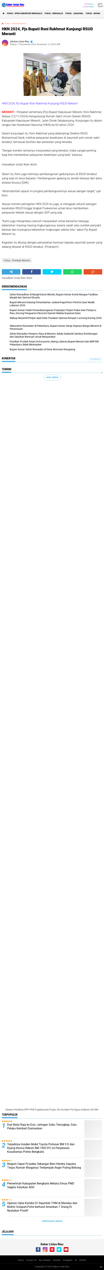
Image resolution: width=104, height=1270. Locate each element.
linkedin (57, 1260)
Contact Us (31, 1260)
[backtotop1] (101, 1266)
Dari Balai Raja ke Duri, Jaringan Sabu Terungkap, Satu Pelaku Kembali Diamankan (42, 1126)
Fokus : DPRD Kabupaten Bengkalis (24, 13)
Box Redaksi (45, 1260)
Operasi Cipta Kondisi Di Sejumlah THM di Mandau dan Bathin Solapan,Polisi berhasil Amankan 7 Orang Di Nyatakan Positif (42, 1206)
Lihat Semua (52, 377)
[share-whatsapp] (72, 271)
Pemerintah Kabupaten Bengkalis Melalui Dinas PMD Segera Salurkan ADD (40, 1185)
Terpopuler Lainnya (52, 1221)
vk (76, 1260)
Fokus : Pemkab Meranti (15, 23)
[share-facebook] (31, 271)
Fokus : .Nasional (74, 13)
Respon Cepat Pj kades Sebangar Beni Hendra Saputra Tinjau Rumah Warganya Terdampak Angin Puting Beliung (44, 1165)
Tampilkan (95, 359)
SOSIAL (82, 1260)
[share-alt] (11, 271)
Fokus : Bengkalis (54, 13)
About (21, 1260)
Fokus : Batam (93, 13)
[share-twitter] (52, 271)
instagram (67, 1260)
